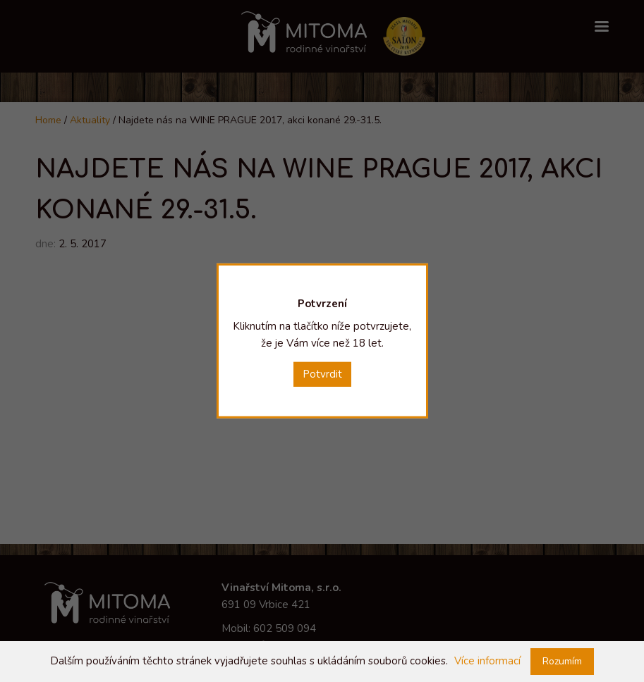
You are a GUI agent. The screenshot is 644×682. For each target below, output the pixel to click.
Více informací (487, 661)
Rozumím (562, 661)
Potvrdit (322, 374)
